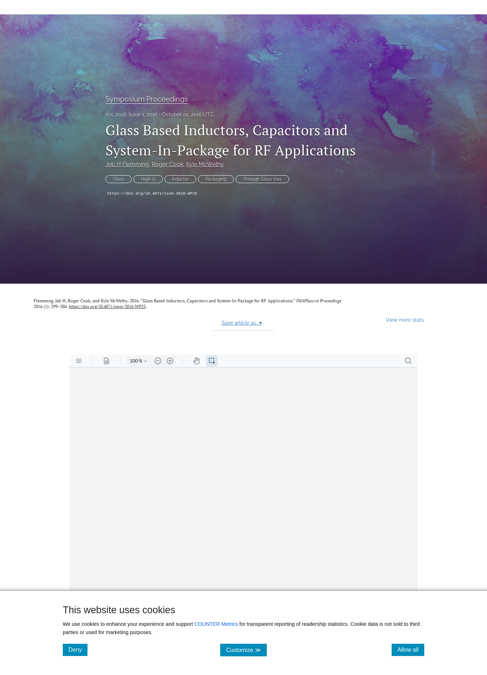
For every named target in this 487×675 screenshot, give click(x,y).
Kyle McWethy (205, 164)
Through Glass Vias (262, 179)
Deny (78, 649)
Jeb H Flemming (127, 164)
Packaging (215, 179)
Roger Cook (167, 164)
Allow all (410, 649)
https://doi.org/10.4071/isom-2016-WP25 (152, 193)
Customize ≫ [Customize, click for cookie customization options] (246, 649)
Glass (118, 179)
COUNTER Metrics (216, 624)
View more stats (405, 320)
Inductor (180, 179)
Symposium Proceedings (146, 99)
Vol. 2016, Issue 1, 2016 (131, 114)
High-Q (148, 179)
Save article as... (242, 323)
